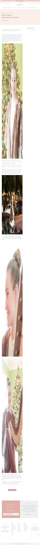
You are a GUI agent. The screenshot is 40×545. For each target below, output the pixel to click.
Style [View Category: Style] (12, 13)
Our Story (12, 524)
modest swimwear (20, 0)
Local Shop (12, 531)
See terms (22, 1)
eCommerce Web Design (24, 543)
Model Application (13, 528)
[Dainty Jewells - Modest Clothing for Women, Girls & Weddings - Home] (20, 4)
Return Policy (19, 527)
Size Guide (18, 529)
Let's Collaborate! (13, 527)
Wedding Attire (25, 529)
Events (12, 532)
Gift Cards (3, 3)
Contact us (5, 532)
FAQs (18, 525)
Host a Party (12, 533)
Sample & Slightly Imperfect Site (26, 525)
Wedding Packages (26, 528)
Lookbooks (25, 530)
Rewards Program (13, 526)
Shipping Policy (19, 526)
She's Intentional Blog (13, 530)
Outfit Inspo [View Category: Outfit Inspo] (8, 13)
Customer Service (19, 524)
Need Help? (8, 3)
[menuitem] (3, 8)
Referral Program (26, 527)
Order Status (19, 528)
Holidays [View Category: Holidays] (3, 13)
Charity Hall (9, 481)
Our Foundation (13, 525)
